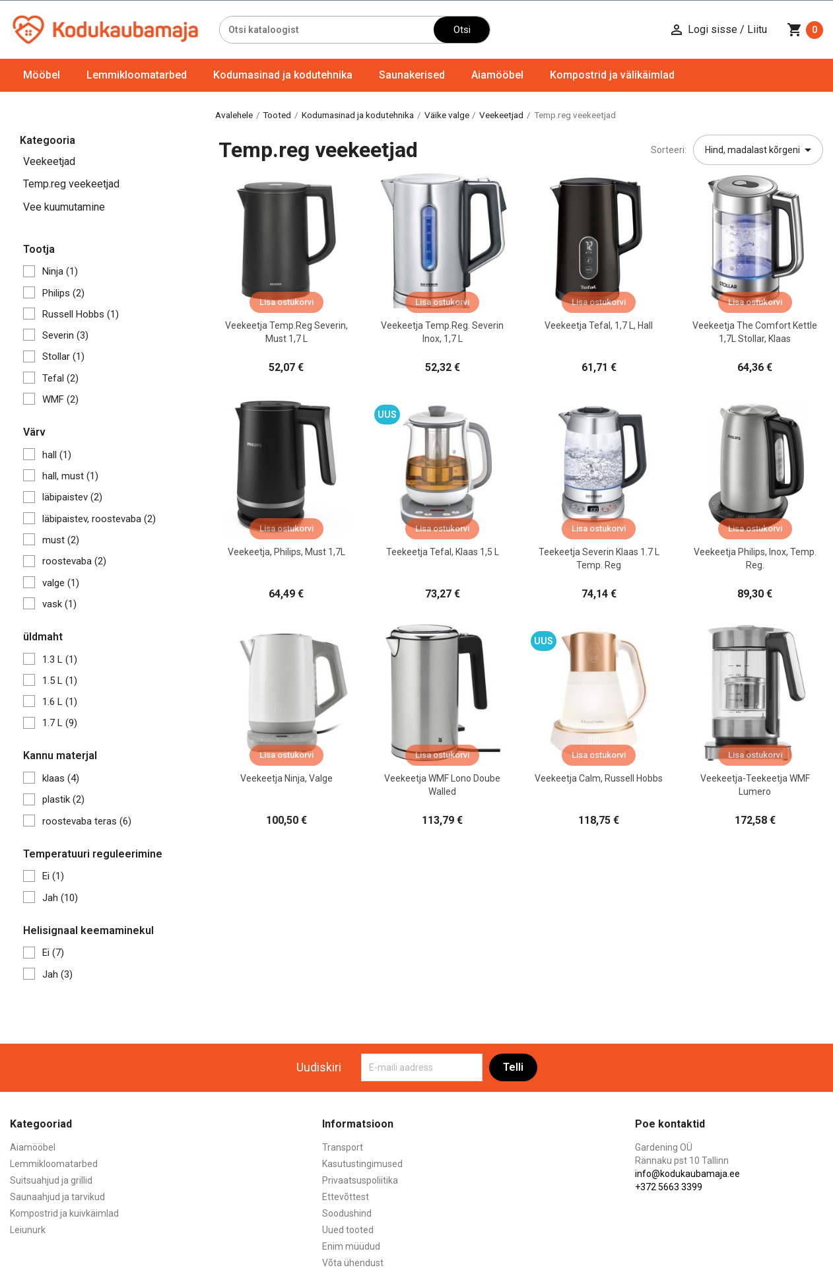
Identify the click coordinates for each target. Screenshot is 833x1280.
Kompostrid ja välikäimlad (612, 75)
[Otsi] (327, 30)
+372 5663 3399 (668, 1187)
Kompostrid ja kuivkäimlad (64, 1213)
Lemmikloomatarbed (136, 75)
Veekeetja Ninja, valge (286, 778)
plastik (63, 799)
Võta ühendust (352, 1263)
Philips (63, 293)
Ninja (60, 271)
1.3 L (59, 659)
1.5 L (59, 681)
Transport (342, 1147)
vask (59, 604)
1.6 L (59, 702)
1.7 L (59, 723)
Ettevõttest (345, 1197)
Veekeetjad (49, 161)
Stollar (63, 356)
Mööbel (41, 75)
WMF (60, 399)
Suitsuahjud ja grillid (51, 1180)
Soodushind (347, 1213)
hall (56, 455)
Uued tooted (348, 1230)
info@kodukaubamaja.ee (687, 1173)
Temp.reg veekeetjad (71, 184)
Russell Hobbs (80, 314)
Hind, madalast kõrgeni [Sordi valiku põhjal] (760, 150)
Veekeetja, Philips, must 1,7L (286, 552)
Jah (60, 898)
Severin (65, 335)
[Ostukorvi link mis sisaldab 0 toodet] (805, 30)
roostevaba (74, 561)
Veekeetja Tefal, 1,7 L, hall (599, 325)
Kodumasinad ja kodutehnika (282, 75)
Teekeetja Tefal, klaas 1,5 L (442, 552)
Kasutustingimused (362, 1164)
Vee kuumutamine (64, 207)
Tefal (60, 378)
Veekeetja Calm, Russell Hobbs (599, 778)
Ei (53, 876)
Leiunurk (28, 1230)
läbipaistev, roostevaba (99, 519)
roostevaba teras (86, 821)
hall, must (70, 476)
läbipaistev (72, 497)
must (60, 540)
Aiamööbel (497, 75)
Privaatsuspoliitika (360, 1180)
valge (60, 583)
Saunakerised (412, 75)
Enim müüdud (351, 1246)
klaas (60, 778)
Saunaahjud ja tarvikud (57, 1197)
